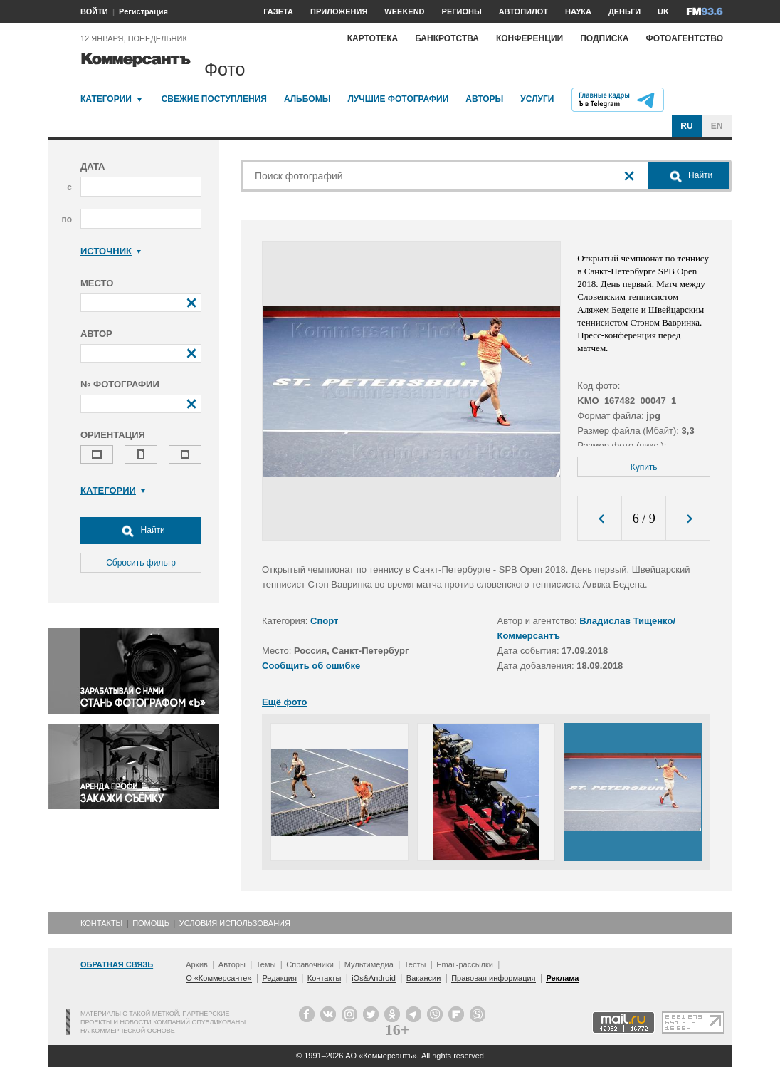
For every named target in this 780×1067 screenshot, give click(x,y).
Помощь (150, 923)
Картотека (373, 38)
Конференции (529, 38)
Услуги (537, 99)
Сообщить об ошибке (311, 665)
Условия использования (234, 923)
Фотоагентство (684, 38)
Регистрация (143, 11)
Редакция (279, 978)
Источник (110, 251)
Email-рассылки (464, 964)
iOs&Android (374, 978)
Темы (266, 964)
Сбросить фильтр (141, 563)
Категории (106, 99)
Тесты (415, 964)
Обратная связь (116, 964)
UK (663, 11)
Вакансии (423, 978)
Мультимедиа (369, 964)
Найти (141, 530)
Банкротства (447, 38)
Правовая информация (493, 978)
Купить (644, 467)
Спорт (324, 620)
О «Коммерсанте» (218, 978)
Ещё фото (284, 702)
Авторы (484, 99)
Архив (197, 964)
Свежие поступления (214, 99)
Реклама (562, 978)
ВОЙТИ (94, 11)
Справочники (310, 964)
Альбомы (307, 99)
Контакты (101, 923)
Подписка (604, 38)
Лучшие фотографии (397, 99)
